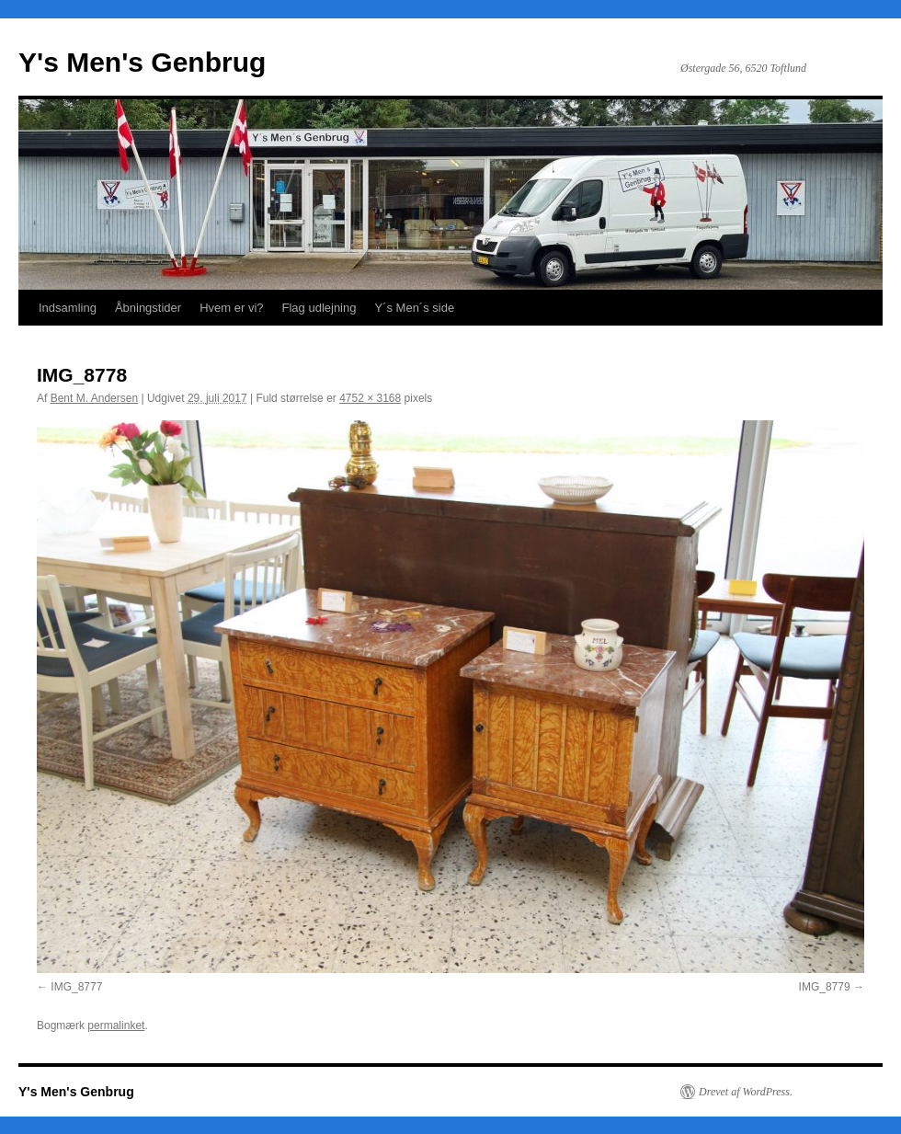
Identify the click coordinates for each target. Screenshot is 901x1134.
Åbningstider (148, 308)
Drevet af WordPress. (746, 1091)
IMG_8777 (76, 986)
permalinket (115, 1025)
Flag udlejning (319, 308)
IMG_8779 (824, 986)
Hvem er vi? (231, 308)
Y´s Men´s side (414, 308)
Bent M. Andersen (94, 398)
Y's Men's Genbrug (142, 62)
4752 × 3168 (370, 398)
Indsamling (68, 308)
